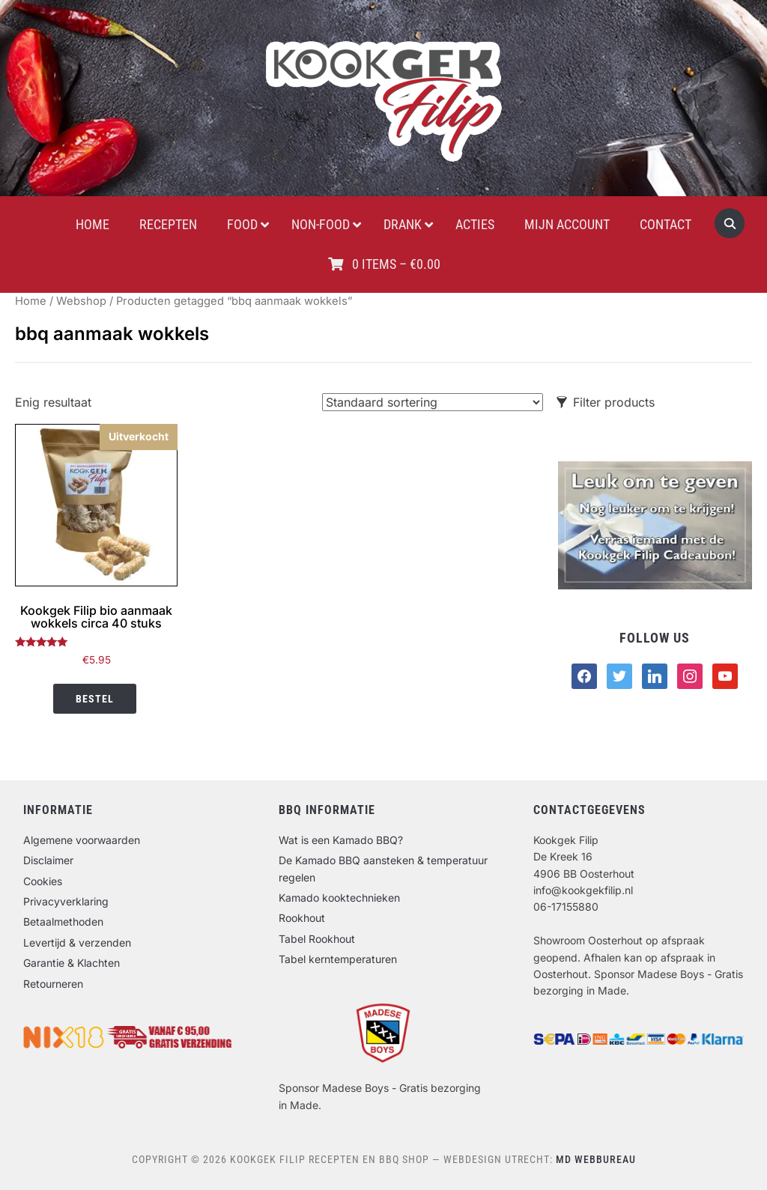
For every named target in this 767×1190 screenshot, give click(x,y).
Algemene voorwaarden (81, 840)
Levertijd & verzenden (77, 942)
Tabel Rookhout (317, 938)
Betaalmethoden (63, 921)
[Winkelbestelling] (432, 402)
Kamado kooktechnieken (339, 897)
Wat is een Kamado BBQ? (341, 840)
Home (30, 301)
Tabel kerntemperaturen (338, 959)
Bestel (95, 699)
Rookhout (302, 917)
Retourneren (53, 983)
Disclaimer (48, 860)
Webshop (81, 301)
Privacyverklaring (66, 901)
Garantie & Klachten (71, 962)
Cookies (42, 881)
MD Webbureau (596, 1159)
